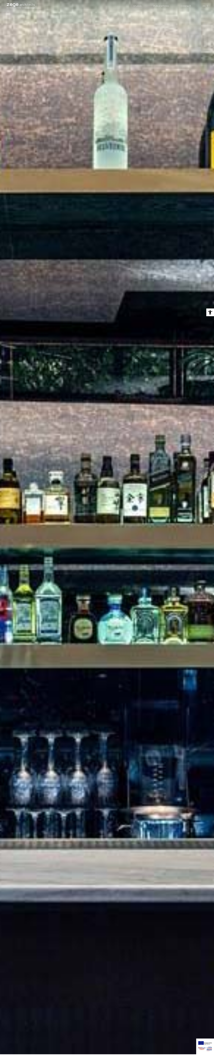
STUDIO (137, 6)
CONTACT (186, 6)
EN (205, 5)
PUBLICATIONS (161, 6)
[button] (210, 312)
